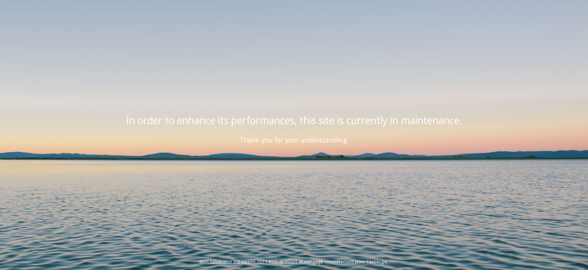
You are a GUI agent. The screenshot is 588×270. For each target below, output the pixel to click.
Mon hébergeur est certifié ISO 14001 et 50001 (249, 261)
